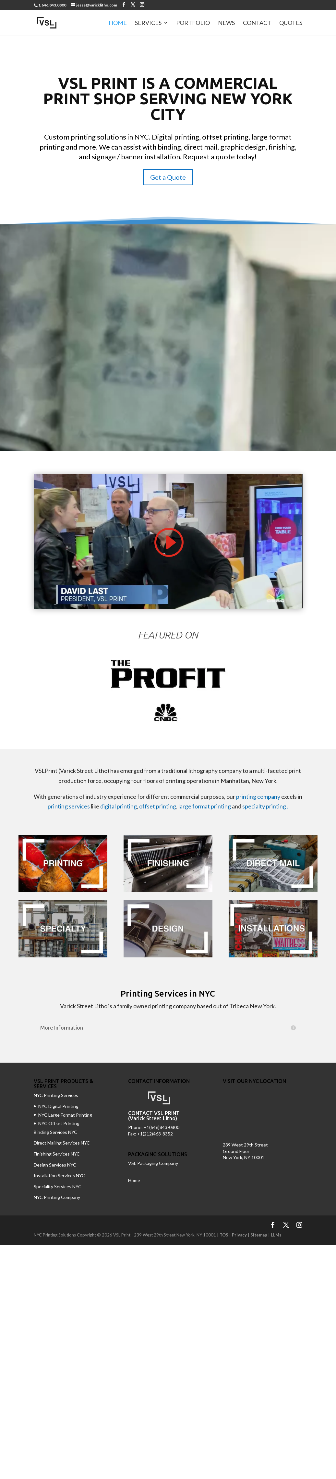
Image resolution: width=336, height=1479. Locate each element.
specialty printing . (265, 806)
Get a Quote (168, 177)
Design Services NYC (55, 1165)
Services (148, 23)
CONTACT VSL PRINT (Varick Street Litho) (154, 1115)
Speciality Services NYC (57, 1186)
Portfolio (193, 23)
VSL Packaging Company (153, 1163)
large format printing (204, 806)
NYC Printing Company (57, 1197)
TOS (224, 1234)
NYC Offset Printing (58, 1123)
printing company (258, 796)
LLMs (276, 1234)
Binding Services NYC (55, 1132)
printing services (69, 806)
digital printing (118, 806)
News (226, 23)
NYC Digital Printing (58, 1106)
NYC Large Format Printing (65, 1115)
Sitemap (258, 1234)
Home (118, 23)
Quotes (290, 23)
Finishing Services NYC (57, 1154)
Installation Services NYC (59, 1175)
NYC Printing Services (56, 1095)
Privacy (239, 1234)
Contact (257, 23)
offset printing (157, 806)
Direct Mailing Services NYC (62, 1143)
